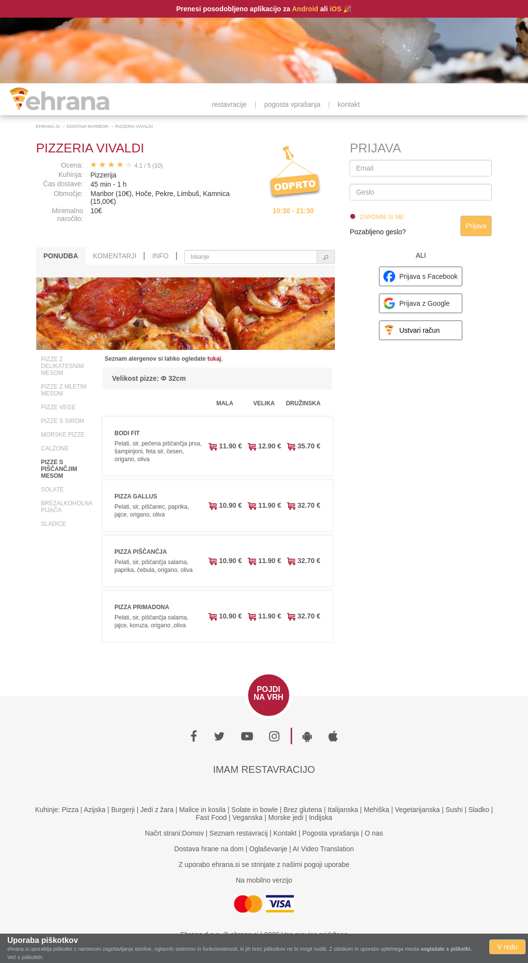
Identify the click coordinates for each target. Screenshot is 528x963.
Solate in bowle (254, 810)
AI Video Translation (323, 849)
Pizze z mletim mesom (64, 390)
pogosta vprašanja (292, 104)
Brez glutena (302, 810)
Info (160, 256)
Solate (52, 489)
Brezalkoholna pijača (67, 507)
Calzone (55, 448)
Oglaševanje (268, 849)
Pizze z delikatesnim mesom (62, 366)
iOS (335, 9)
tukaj (214, 358)
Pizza (70, 810)
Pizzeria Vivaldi (133, 126)
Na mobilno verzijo (264, 880)
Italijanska (342, 810)
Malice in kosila (202, 810)
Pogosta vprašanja (330, 833)
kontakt (349, 104)
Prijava (476, 226)
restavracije (229, 104)
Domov (192, 833)
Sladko (478, 810)
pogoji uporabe (327, 864)
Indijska (320, 817)
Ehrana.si (48, 126)
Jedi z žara (157, 810)
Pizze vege (58, 407)
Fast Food (211, 817)
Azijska (94, 810)
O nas (374, 833)
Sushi (454, 810)
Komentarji (114, 256)
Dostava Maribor (87, 126)
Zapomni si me (381, 217)
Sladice (53, 523)
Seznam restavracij (238, 833)
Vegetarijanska (417, 810)
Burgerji (123, 810)
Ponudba (61, 256)
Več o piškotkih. (25, 957)
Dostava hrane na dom (209, 849)
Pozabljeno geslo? (377, 232)
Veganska (247, 817)
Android (305, 9)
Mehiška (376, 810)
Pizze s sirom (62, 421)
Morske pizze (63, 434)
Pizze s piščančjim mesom (59, 469)
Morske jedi (285, 817)
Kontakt (285, 833)
